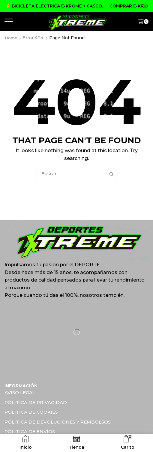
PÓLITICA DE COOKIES (33, 413)
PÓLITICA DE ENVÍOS (31, 433)
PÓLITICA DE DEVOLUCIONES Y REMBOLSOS (61, 423)
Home (11, 37)
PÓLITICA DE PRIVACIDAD (37, 403)
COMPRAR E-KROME (129, 6)
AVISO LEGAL (21, 392)
